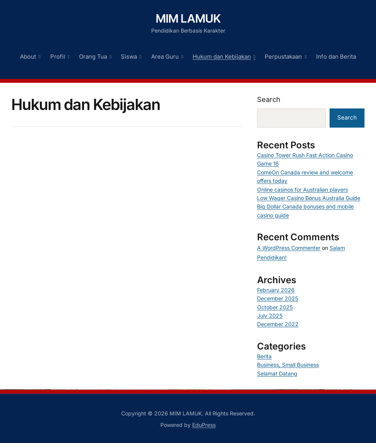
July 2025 (269, 315)
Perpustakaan (283, 56)
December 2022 (277, 324)
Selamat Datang (277, 373)
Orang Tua (93, 56)
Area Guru (165, 56)
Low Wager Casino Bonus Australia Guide (308, 198)
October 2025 (275, 307)
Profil (57, 56)
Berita (264, 356)
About (28, 56)
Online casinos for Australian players (302, 189)
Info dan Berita (336, 56)
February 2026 (276, 290)
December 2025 (277, 298)
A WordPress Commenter (288, 247)
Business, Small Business (288, 364)
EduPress (204, 425)
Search (268, 99)
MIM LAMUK (188, 18)
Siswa (129, 56)
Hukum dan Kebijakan (222, 56)
